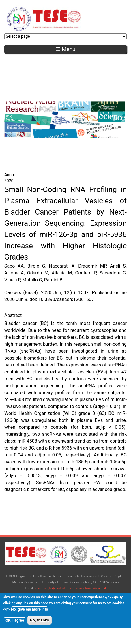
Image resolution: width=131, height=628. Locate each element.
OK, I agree (14, 623)
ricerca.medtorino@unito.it (87, 588)
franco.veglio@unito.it (49, 588)
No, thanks (39, 623)
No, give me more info (29, 612)
